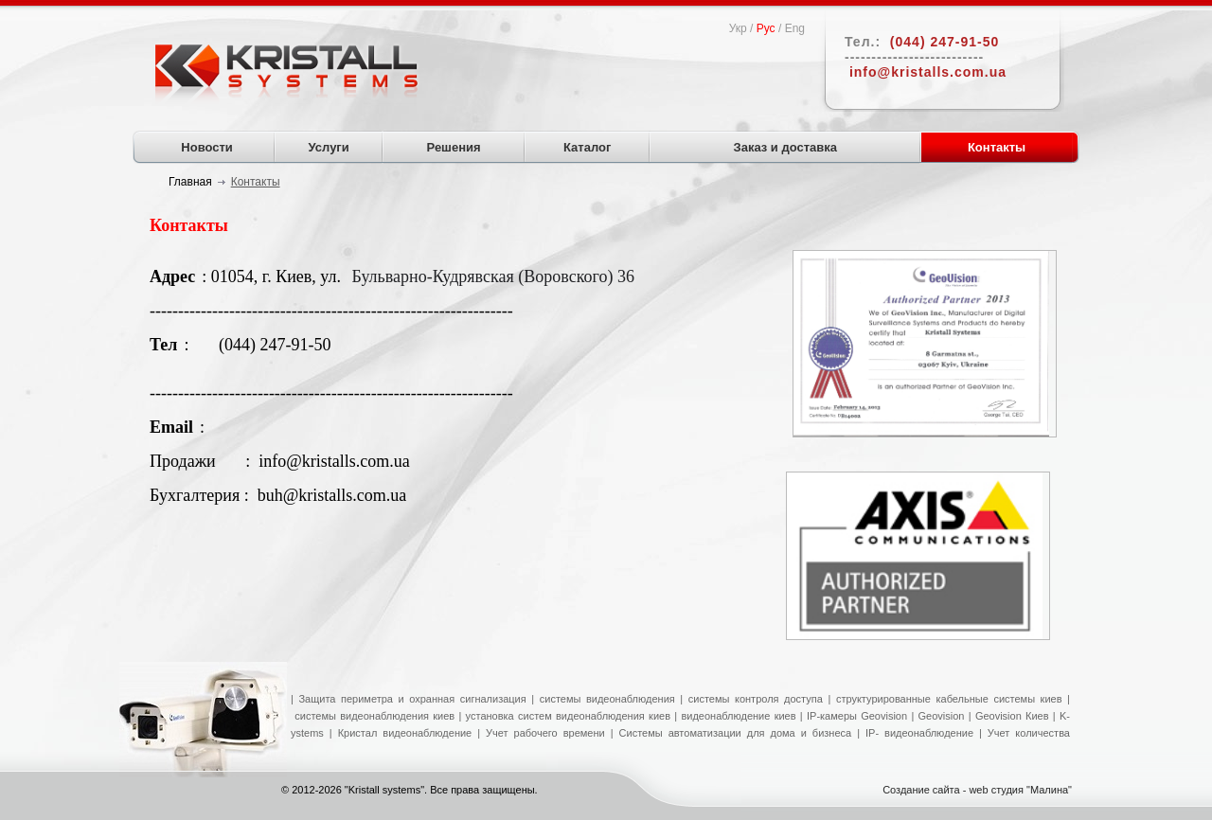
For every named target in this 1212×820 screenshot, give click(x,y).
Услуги (329, 147)
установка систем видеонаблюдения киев (568, 716)
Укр (738, 28)
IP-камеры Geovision (857, 716)
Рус (766, 28)
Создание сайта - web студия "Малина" (977, 789)
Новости (207, 147)
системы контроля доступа (755, 698)
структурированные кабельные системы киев (949, 698)
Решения (454, 147)
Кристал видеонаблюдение (402, 733)
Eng (795, 28)
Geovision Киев (1012, 716)
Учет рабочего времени (545, 733)
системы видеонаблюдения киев (374, 716)
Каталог (587, 147)
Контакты (996, 147)
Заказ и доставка (786, 147)
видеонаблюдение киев (738, 716)
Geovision (939, 716)
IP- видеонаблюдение (919, 733)
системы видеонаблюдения (607, 698)
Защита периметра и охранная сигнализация (412, 698)
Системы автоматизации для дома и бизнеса (735, 733)
